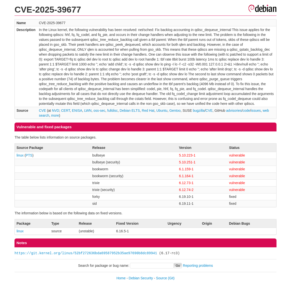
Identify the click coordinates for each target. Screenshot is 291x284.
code (246, 110)
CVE (42, 110)
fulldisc (112, 110)
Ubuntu (161, 110)
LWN (87, 110)
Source (161, 278)
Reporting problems (198, 266)
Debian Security (141, 278)
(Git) (171, 278)
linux (20, 155)
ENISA (77, 110)
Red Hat (148, 110)
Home (121, 278)
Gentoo (175, 110)
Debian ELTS (130, 110)
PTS (29, 155)
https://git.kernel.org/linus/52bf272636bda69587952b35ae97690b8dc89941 (86, 253)
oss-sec (99, 110)
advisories (234, 110)
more (55, 115)
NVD (55, 110)
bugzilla (198, 110)
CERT (65, 110)
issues (256, 110)
